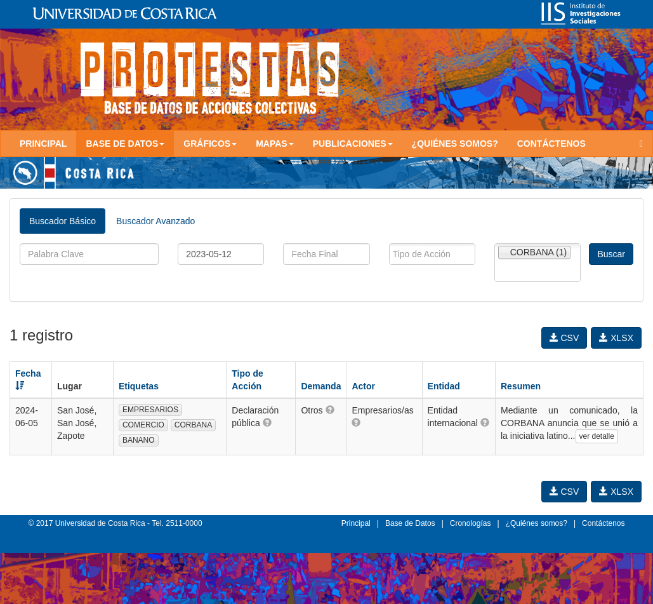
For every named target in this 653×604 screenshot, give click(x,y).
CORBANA (193, 424)
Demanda (321, 386)
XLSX (616, 338)
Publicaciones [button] (353, 143)
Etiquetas (139, 386)
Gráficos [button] (210, 143)
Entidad (444, 386)
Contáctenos (551, 143)
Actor (363, 386)
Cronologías (470, 523)
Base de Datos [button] (125, 143)
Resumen (521, 386)
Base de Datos (410, 523)
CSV (564, 338)
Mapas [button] (275, 143)
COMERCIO (143, 424)
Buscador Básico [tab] (62, 221)
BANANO (138, 440)
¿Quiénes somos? (455, 143)
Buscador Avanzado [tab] (155, 221)
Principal (43, 143)
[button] (267, 422)
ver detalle (596, 436)
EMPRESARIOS (150, 409)
